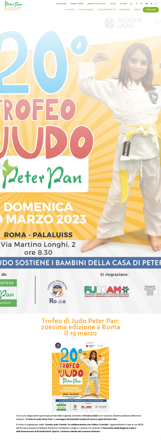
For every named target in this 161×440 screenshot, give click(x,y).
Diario (137, 10)
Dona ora (151, 10)
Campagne (125, 10)
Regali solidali (77, 4)
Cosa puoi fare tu (106, 10)
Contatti (123, 4)
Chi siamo (69, 10)
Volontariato (61, 4)
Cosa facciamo (86, 10)
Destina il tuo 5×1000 (96, 4)
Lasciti (113, 4)
